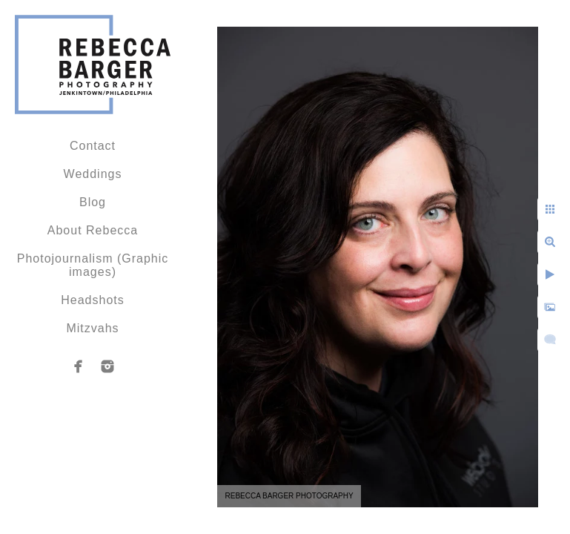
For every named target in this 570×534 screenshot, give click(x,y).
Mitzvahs (92, 328)
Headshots (93, 300)
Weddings (93, 174)
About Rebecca (92, 230)
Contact (93, 145)
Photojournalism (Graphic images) (93, 265)
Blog (92, 202)
